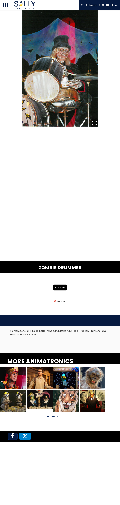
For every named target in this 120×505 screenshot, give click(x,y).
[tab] (13, 436)
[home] (25, 5)
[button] (5, 5)
